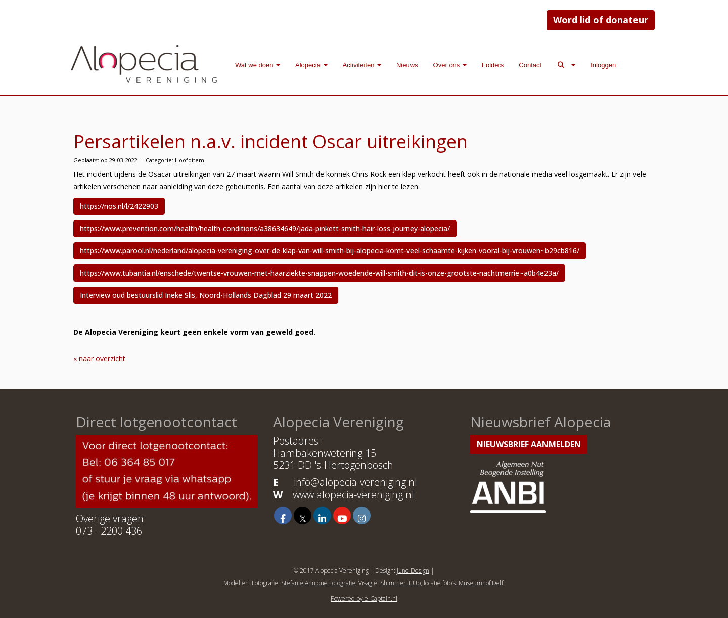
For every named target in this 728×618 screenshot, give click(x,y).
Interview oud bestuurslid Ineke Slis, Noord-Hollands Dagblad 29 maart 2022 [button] (206, 295)
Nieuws (407, 65)
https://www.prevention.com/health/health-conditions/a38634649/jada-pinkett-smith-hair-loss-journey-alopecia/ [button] (265, 228)
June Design (413, 570)
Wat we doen (257, 65)
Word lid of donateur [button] (600, 20)
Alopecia (311, 65)
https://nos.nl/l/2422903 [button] (119, 206)
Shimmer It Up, (402, 583)
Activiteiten (362, 65)
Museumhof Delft (482, 583)
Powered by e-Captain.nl (364, 598)
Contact (530, 65)
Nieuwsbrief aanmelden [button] (529, 444)
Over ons (450, 65)
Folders (493, 65)
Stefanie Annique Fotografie (318, 583)
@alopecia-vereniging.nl (355, 482)
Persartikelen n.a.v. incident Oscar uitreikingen (270, 141)
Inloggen (603, 65)
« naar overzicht (99, 358)
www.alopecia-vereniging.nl (353, 494)
